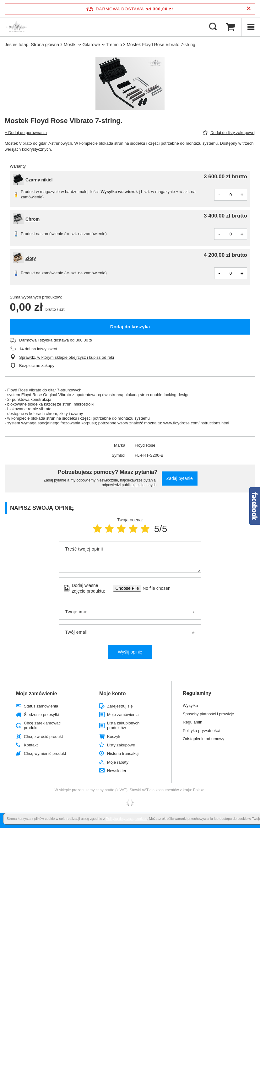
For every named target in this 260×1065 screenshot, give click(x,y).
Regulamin (192, 722)
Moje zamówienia (122, 714)
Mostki (70, 44)
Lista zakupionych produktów (123, 725)
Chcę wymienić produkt (45, 753)
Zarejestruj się (120, 706)
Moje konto (112, 693)
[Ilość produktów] (230, 194)
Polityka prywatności (201, 730)
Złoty (30, 258)
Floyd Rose (145, 445)
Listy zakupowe (121, 745)
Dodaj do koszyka (130, 326)
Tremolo (114, 44)
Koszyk (113, 736)
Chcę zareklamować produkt (42, 725)
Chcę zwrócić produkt (43, 736)
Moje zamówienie (36, 693)
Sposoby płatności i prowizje (208, 714)
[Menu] (250, 27)
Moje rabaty (117, 762)
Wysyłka (190, 705)
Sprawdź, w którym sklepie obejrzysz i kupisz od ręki (66, 357)
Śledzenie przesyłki (41, 714)
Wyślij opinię (130, 651)
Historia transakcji (123, 753)
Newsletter (116, 770)
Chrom (32, 219)
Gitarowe (91, 44)
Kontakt (31, 745)
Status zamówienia (41, 706)
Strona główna (45, 44)
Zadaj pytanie (179, 478)
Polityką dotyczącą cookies (126, 818)
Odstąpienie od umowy (203, 738)
